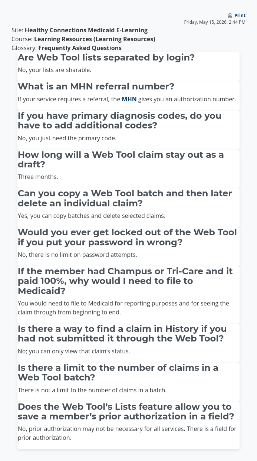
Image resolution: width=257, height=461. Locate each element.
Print (240, 15)
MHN (129, 99)
